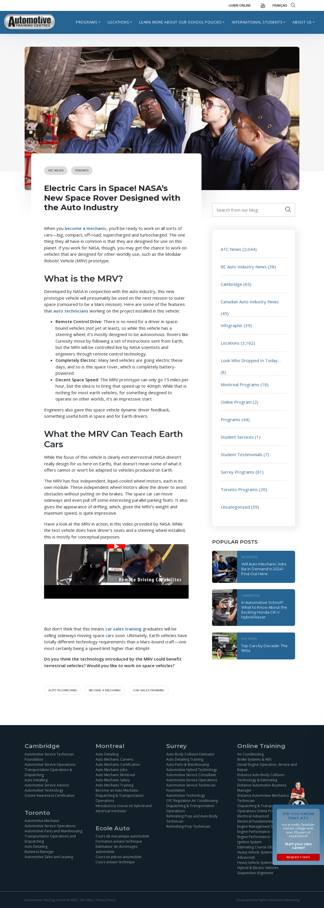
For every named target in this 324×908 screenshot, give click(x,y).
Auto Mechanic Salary (113, 780)
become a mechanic (85, 228)
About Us (302, 22)
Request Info (298, 857)
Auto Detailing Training (184, 759)
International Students (257, 22)
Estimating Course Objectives (261, 847)
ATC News (56, 170)
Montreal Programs (240, 384)
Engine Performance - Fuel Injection (265, 831)
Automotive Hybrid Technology (191, 769)
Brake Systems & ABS (254, 759)
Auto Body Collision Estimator (190, 754)
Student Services (237, 437)
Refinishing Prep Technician (188, 826)
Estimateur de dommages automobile (116, 849)
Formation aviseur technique (119, 841)
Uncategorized (235, 507)
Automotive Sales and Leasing (49, 856)
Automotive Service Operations (50, 764)
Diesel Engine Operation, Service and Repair (267, 767)
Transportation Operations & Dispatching (48, 772)
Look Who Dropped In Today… (251, 360)
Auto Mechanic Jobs (111, 769)
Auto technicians (62, 690)
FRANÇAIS (279, 5)
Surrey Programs (237, 472)
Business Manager (39, 851)
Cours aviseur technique (115, 862)
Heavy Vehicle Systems (255, 862)
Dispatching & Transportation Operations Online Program (261, 808)
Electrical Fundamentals (256, 821)
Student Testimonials (241, 454)
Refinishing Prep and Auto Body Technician (192, 819)
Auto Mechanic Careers (114, 759)
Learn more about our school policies (180, 22)
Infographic (232, 325)
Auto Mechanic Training (114, 785)
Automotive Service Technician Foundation (49, 757)
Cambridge (231, 284)
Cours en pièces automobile (118, 856)
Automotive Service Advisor (47, 785)
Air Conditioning (250, 754)
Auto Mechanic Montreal (115, 774)
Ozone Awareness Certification (50, 795)
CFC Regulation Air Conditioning (192, 800)
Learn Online (240, 5)
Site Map (86, 900)
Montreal (249, 557)
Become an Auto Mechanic (117, 790)
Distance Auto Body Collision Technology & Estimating (260, 777)
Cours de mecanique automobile (122, 836)
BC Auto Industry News (244, 267)
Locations (118, 22)
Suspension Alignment (255, 872)
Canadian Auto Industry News (250, 301)
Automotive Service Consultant (191, 774)
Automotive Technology (44, 790)
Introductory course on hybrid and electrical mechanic (124, 808)
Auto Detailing (36, 780)
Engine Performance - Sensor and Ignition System (264, 839)
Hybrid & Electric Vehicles (257, 867)
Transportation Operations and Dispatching (50, 839)
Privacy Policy (106, 900)
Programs (87, 22)
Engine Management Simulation (262, 826)
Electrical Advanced (253, 816)
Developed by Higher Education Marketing (267, 900)
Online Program (236, 402)
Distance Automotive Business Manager (261, 788)
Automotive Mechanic (42, 820)
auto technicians (70, 311)
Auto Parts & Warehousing (187, 764)
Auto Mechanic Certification (118, 764)
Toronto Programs (239, 489)
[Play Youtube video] (116, 546)
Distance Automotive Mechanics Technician (263, 798)
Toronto (81, 170)
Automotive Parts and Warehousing (53, 831)
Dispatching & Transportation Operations (120, 798)
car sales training (123, 629)
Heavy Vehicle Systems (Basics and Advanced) (265, 855)
